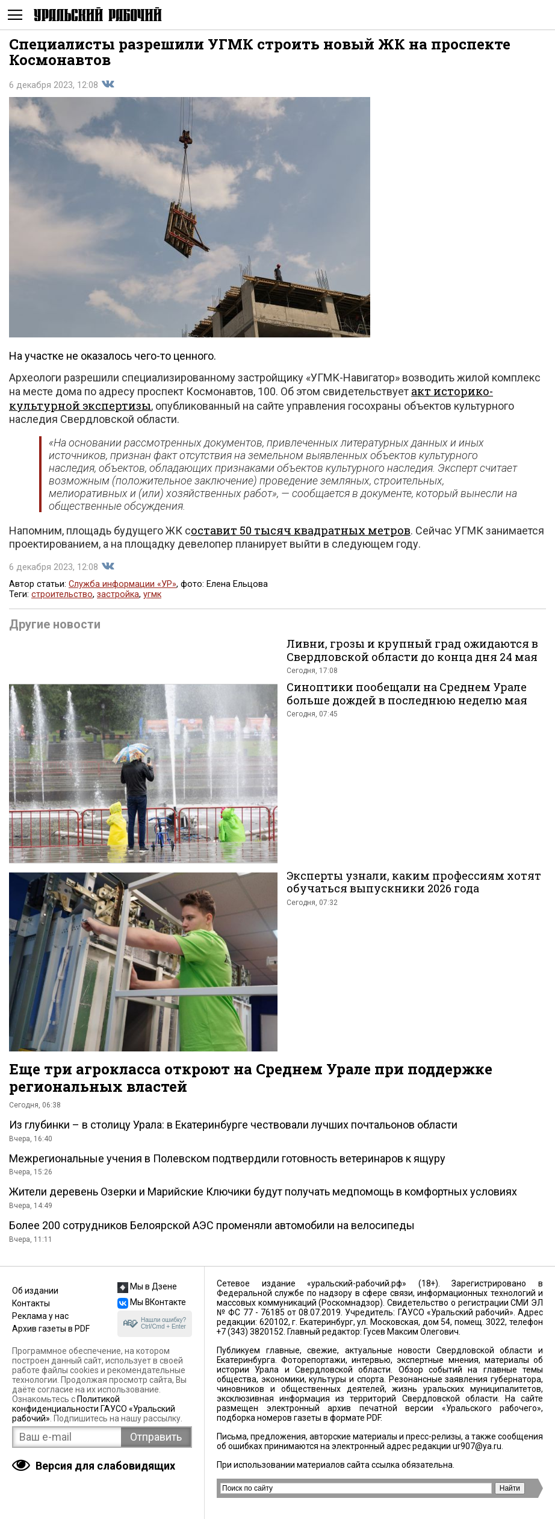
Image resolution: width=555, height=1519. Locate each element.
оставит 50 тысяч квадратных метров (301, 530)
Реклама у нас (40, 1316)
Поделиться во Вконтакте (108, 84)
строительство (62, 594)
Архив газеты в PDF (51, 1328)
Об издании (35, 1290)
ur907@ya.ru (477, 1446)
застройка (118, 594)
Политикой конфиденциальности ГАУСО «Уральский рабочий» (93, 1408)
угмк (152, 594)
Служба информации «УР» (122, 584)
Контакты (31, 1303)
